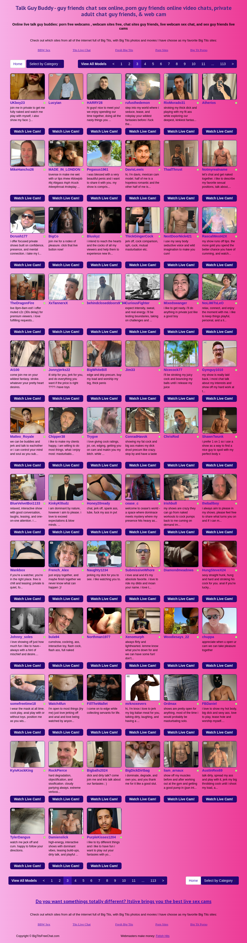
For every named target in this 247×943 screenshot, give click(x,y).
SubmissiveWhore (139, 570)
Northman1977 (98, 637)
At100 (14, 370)
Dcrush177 (18, 236)
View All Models (93, 64)
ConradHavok (136, 436)
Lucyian (54, 103)
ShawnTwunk (212, 436)
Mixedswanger (175, 303)
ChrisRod (171, 436)
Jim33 (130, 370)
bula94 (53, 637)
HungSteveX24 (214, 570)
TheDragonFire (22, 303)
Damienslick (58, 837)
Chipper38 (56, 436)
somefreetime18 (23, 704)
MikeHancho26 (22, 169)
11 (203, 64)
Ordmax (170, 704)
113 (223, 64)
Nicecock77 (173, 370)
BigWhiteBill (97, 370)
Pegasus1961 (97, 169)
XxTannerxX (58, 303)
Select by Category (45, 64)
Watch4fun (57, 704)
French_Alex (58, 570)
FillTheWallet (97, 704)
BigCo (53, 236)
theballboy (210, 503)
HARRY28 (95, 103)
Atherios (209, 103)
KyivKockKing (21, 770)
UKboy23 (17, 103)
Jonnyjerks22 (59, 370)
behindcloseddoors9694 (106, 303)
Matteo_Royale (22, 436)
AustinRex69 (212, 770)
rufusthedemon (137, 103)
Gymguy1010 (212, 370)
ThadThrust (173, 169)
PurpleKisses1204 (101, 837)
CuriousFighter (137, 303)
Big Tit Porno (198, 50)
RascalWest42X (214, 236)
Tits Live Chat (82, 50)
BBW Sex (44, 50)
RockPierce (57, 770)
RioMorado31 (174, 103)
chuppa (208, 637)
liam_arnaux (174, 770)
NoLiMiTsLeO (213, 303)
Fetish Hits (163, 936)
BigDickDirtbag (137, 770)
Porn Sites (161, 50)
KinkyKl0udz (58, 503)
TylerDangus (20, 837)
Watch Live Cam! (27, 131)
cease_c (131, 503)
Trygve (92, 436)
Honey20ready (98, 503)
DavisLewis (134, 169)
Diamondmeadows (179, 570)
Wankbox (17, 570)
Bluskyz (93, 236)
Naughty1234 (97, 570)
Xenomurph (134, 637)
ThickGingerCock (139, 236)
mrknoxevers (135, 704)
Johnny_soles (21, 637)
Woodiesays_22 (176, 637)
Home (17, 64)
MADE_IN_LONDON (64, 169)
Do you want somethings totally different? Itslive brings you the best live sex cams (124, 901)
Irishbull (170, 503)
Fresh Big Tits (124, 50)
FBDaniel (209, 704)
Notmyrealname (214, 169)
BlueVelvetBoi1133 (25, 503)
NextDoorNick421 (178, 236)
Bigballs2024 (97, 770)
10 (194, 64)
